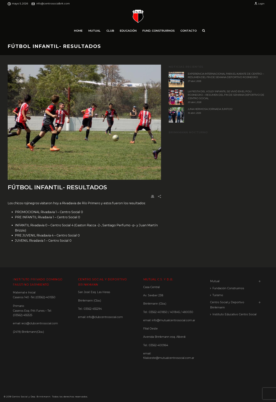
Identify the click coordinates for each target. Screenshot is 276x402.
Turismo (216, 295)
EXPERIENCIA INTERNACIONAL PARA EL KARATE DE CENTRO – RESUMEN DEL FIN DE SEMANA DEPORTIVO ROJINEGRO (226, 75)
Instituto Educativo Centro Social (233, 314)
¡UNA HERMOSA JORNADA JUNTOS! (210, 108)
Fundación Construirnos (227, 288)
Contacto (188, 30)
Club (110, 30)
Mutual (94, 30)
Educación (128, 30)
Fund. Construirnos (158, 30)
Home (78, 30)
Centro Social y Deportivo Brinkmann (227, 305)
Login (259, 3)
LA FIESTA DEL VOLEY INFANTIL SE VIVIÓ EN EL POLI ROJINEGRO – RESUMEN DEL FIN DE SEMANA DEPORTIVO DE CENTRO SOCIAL (226, 95)
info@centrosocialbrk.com (53, 3)
